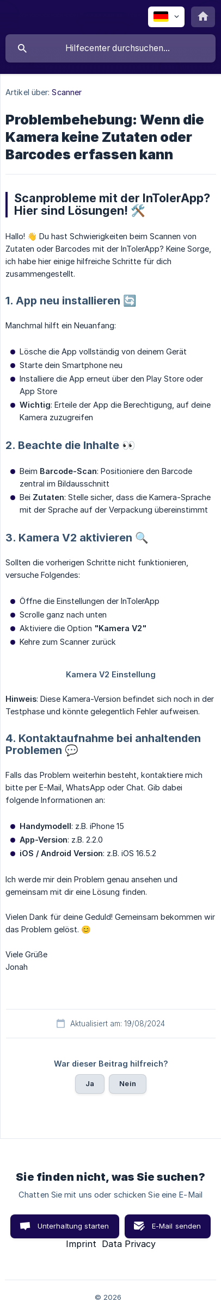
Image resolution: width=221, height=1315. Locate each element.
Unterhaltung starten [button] (73, 1225)
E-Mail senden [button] (176, 1225)
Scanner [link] (67, 92)
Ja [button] (89, 1083)
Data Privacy (129, 1243)
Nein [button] (127, 1083)
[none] (166, 17)
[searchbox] (110, 48)
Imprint (81, 1243)
